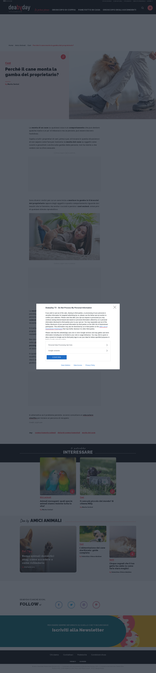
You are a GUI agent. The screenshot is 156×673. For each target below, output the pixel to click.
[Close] (115, 308)
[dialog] (78, 336)
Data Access (78, 365)
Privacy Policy (90, 365)
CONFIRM (57, 357)
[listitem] (78, 345)
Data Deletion (65, 365)
